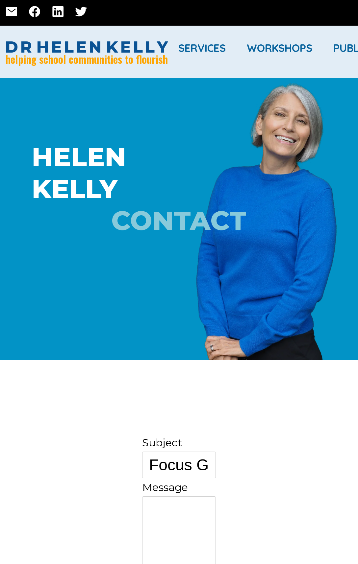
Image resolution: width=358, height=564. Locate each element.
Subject (162, 442)
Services (202, 48)
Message (165, 487)
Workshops (279, 48)
